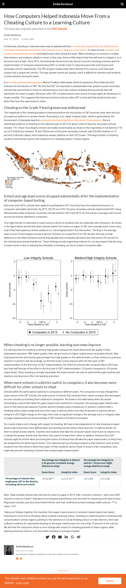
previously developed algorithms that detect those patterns (71, 120)
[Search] (122, 4)
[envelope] (59, 537)
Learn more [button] (22, 582)
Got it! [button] (109, 581)
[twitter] (47, 537)
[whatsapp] (72, 537)
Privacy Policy (63, 571)
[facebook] (53, 537)
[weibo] (78, 537)
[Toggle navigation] (3, 4)
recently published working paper (25, 82)
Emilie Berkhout (63, 4)
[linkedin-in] (66, 537)
